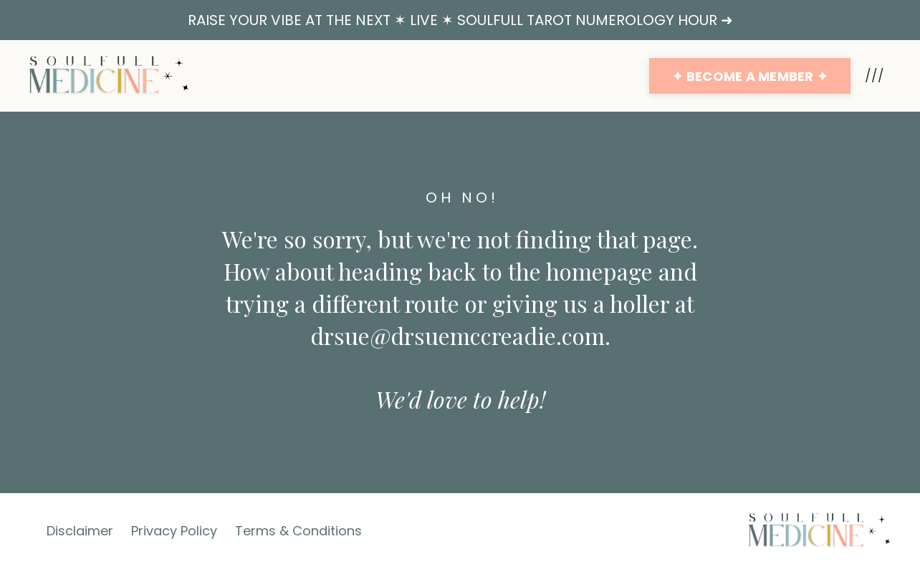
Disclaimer (80, 531)
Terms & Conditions (298, 531)
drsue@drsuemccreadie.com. (460, 335)
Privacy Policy (174, 531)
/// (874, 75)
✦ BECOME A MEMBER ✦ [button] (750, 76)
